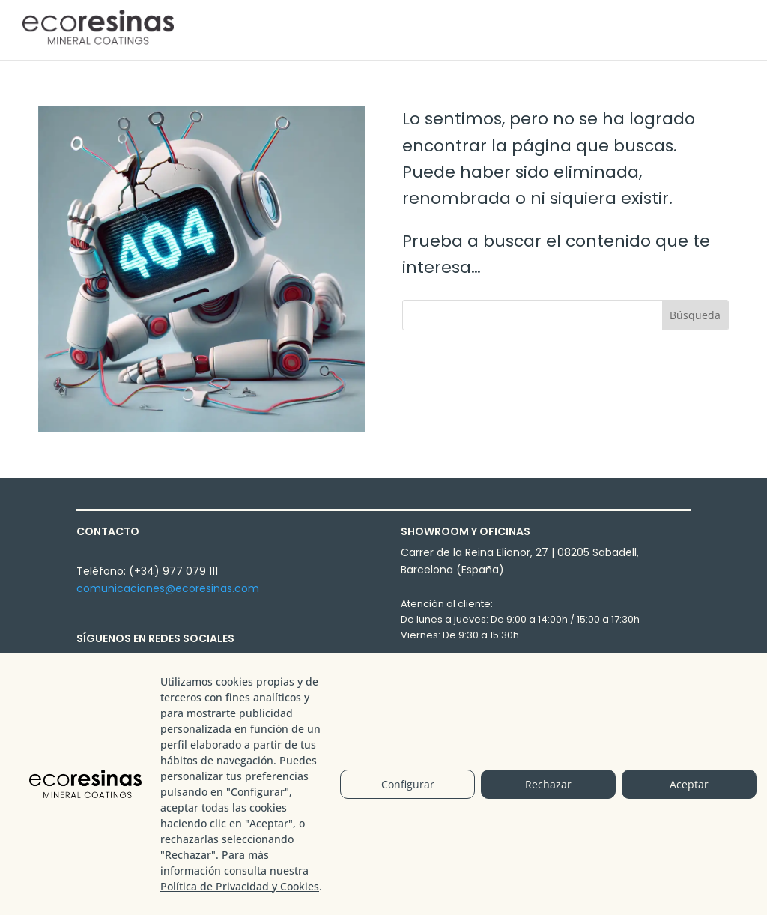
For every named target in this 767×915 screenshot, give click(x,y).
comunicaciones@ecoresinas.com (167, 588)
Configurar (407, 784)
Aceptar (689, 784)
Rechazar (548, 784)
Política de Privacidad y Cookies (239, 886)
